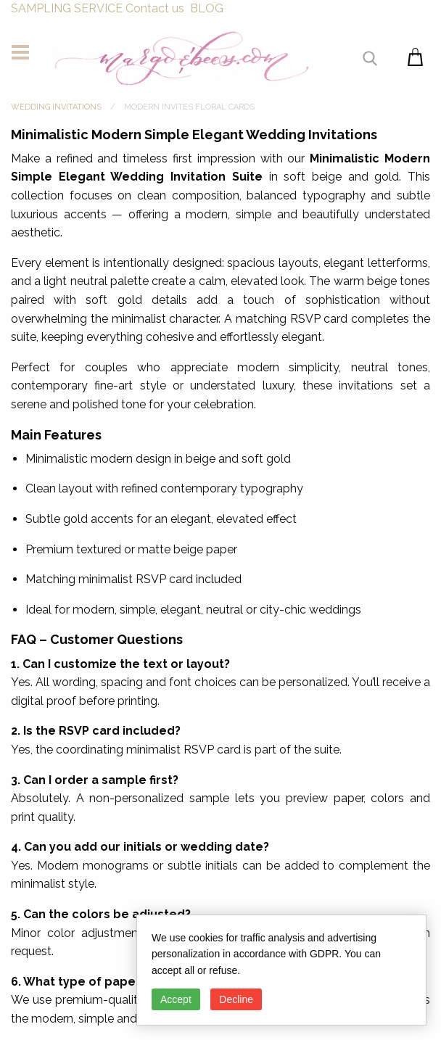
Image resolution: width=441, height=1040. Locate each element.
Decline (236, 999)
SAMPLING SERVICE (67, 8)
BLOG (206, 8)
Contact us (154, 8)
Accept (175, 999)
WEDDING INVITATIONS (56, 107)
